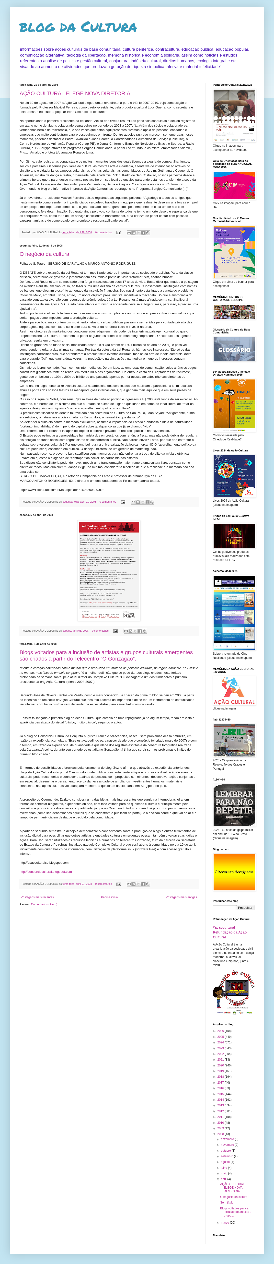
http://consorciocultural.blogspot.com (46, 872)
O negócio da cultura (44, 254)
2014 (221, 1099)
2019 (221, 1071)
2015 (221, 1094)
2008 (221, 1134)
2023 (221, 1048)
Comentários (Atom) (44, 904)
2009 (221, 1128)
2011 (221, 1117)
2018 (221, 1076)
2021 (221, 1059)
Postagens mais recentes (37, 897)
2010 (221, 1122)
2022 (221, 1054)
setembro (227, 1156)
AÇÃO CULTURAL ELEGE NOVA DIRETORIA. (76, 93)
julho (224, 1167)
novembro (228, 1144)
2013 (221, 1105)
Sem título (226, 1202)
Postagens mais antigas (181, 897)
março (225, 1222)
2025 (221, 1037)
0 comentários (103, 232)
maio (224, 1173)
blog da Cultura (78, 25)
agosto (225, 1162)
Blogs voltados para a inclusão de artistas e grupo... (235, 1212)
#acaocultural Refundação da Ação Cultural (230, 932)
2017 (221, 1082)
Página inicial (109, 897)
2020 (221, 1065)
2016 (221, 1088)
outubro (226, 1150)
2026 (221, 1031)
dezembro (228, 1139)
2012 (221, 1111)
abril (224, 1179)
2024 (221, 1042)
